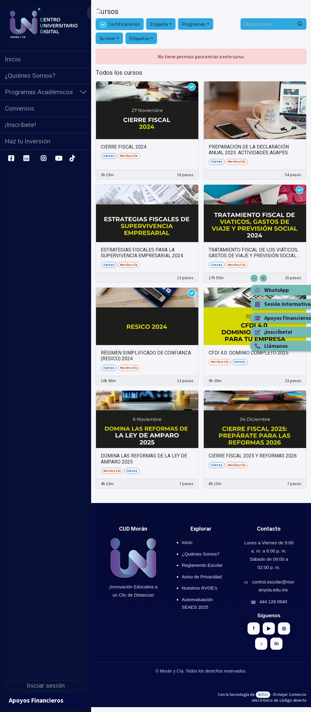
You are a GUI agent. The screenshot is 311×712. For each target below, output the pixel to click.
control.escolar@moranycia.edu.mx (273, 585)
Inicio (187, 542)
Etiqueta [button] (159, 24)
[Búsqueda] (300, 24)
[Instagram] (44, 158)
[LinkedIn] (26, 158)
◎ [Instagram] (284, 628)
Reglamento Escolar (202, 565)
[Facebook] (11, 158)
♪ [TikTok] (261, 643)
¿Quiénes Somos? (200, 553)
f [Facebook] (254, 628)
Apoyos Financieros (282, 317)
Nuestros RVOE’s (199, 587)
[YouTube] (59, 158)
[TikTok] (72, 158)
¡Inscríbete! (273, 331)
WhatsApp (271, 289)
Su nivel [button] (107, 38)
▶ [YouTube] (269, 628)
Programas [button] (193, 24)
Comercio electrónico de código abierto (279, 697)
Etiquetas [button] (139, 38)
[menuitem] (45, 59)
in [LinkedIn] (276, 643)
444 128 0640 (273, 601)
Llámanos (271, 345)
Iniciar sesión (46, 685)
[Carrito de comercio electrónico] (96, 13)
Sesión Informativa (282, 303)
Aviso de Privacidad (201, 576)
